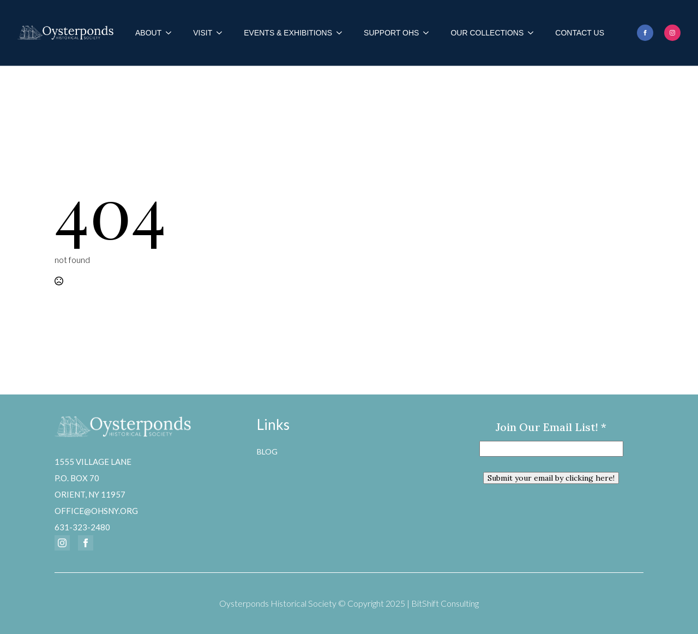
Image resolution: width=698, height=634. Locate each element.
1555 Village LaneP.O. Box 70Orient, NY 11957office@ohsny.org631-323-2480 (96, 494)
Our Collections (487, 32)
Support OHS (391, 32)
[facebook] (645, 33)
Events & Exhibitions (288, 32)
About (148, 32)
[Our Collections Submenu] (534, 32)
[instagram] (672, 33)
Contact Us (579, 32)
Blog (267, 451)
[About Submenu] (171, 32)
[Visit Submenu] (222, 32)
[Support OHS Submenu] (429, 32)
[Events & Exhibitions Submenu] (342, 32)
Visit (202, 32)
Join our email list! (551, 427)
